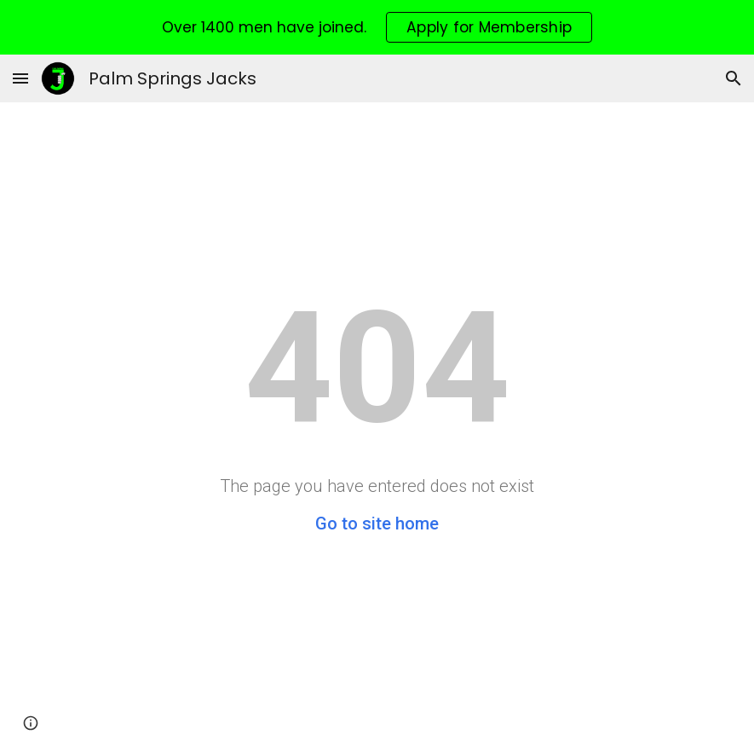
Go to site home (377, 523)
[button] (20, 78)
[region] (377, 27)
